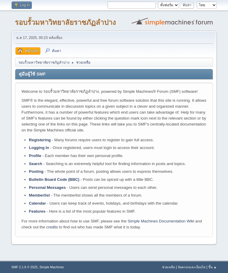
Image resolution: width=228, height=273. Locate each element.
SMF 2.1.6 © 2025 (24, 267)
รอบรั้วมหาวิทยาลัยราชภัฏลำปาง (65, 22)
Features (37, 211)
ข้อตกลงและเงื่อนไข (191, 267)
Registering (40, 140)
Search (35, 163)
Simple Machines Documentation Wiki (161, 221)
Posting (36, 171)
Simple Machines (52, 267)
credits (52, 227)
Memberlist (39, 195)
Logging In (39, 147)
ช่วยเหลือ (168, 267)
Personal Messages (47, 187)
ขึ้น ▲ (212, 267)
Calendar (37, 203)
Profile (35, 155)
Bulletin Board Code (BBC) (54, 179)
